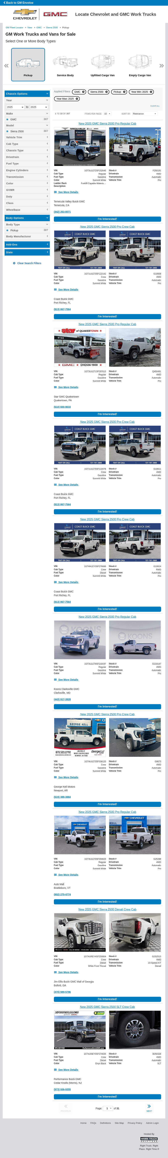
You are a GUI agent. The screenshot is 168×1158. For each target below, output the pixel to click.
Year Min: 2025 (140, 91)
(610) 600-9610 (62, 406)
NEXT (149, 1107)
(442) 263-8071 (62, 211)
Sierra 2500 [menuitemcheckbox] (17, 131)
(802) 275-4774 (62, 894)
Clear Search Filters (27, 263)
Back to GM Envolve (18, 2)
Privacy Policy (135, 1123)
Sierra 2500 (97, 91)
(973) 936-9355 (62, 1089)
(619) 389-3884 (62, 797)
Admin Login (152, 1123)
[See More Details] (66, 192)
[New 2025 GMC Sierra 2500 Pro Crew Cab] (107, 227)
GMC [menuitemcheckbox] (13, 119)
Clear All (154, 106)
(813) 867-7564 (62, 309)
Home (83, 1123)
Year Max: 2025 (65, 98)
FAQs (93, 1123)
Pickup (118, 91)
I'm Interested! (107, 218)
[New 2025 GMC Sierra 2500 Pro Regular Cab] (107, 124)
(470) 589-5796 (62, 992)
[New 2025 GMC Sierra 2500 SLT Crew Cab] (107, 1007)
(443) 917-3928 (62, 699)
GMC (77, 91)
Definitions (105, 1123)
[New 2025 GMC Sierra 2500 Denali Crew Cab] (107, 909)
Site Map (119, 1123)
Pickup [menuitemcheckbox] (14, 230)
